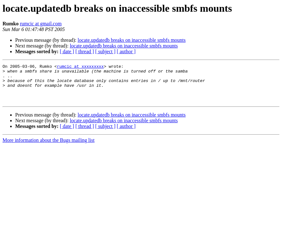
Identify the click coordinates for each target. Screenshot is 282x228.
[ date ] (67, 51)
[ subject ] (105, 51)
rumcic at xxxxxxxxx (80, 67)
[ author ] (126, 51)
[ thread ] (84, 51)
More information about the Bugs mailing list (49, 147)
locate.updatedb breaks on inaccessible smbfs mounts (131, 40)
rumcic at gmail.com (41, 23)
